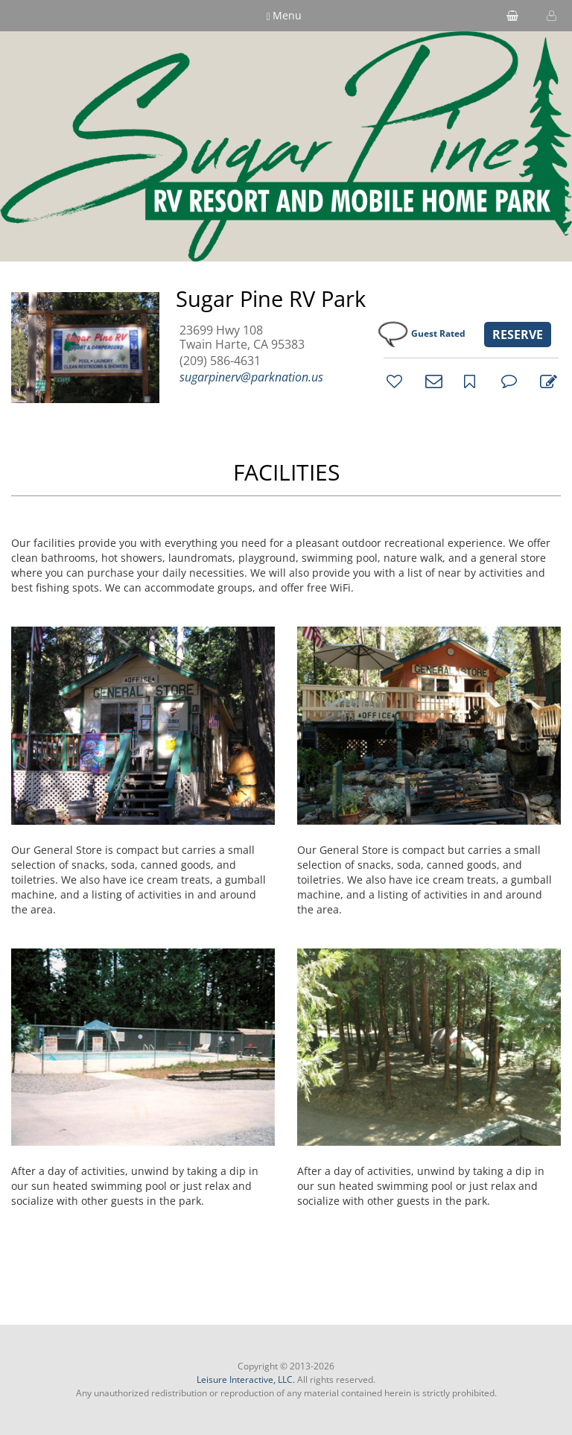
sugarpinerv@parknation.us (251, 377)
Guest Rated (438, 333)
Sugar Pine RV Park (271, 299)
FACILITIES (286, 472)
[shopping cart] (512, 15)
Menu (284, 15)
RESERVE (517, 334)
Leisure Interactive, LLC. (246, 1379)
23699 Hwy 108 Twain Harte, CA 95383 (242, 337)
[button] (550, 15)
